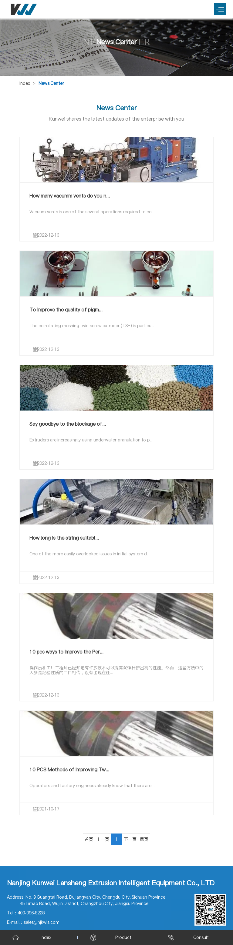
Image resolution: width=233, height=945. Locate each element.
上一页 (102, 839)
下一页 (130, 839)
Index (24, 83)
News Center (51, 83)
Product (123, 937)
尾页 (144, 839)
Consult (201, 937)
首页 (89, 839)
